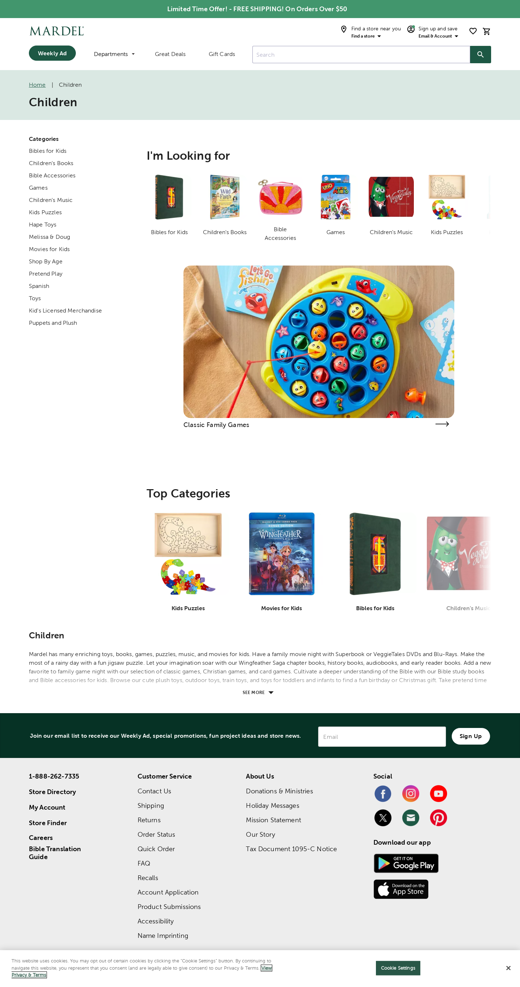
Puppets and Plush (53, 323)
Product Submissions (169, 906)
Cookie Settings (398, 968)
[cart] (486, 31)
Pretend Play (45, 274)
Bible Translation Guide (55, 853)
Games (38, 188)
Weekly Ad (52, 53)
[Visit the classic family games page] (442, 424)
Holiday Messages (272, 805)
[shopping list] (473, 31)
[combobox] (361, 54)
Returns (149, 820)
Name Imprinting (163, 935)
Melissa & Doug (49, 237)
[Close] (508, 968)
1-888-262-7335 (54, 776)
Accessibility (156, 921)
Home (37, 85)
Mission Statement (273, 820)
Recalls (148, 878)
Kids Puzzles (45, 212)
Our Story (260, 834)
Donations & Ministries (279, 791)
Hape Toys (42, 224)
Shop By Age (45, 261)
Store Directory (52, 792)
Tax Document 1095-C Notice (291, 849)
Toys (35, 298)
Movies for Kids (49, 249)
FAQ (144, 863)
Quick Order (156, 849)
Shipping (151, 805)
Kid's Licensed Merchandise (65, 310)
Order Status (157, 834)
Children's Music (51, 200)
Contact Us (155, 791)
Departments (114, 54)
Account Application (168, 892)
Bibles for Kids (47, 151)
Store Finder (48, 823)
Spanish (39, 286)
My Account (47, 807)
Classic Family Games (216, 424)
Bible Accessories (52, 175)
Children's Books (51, 163)
